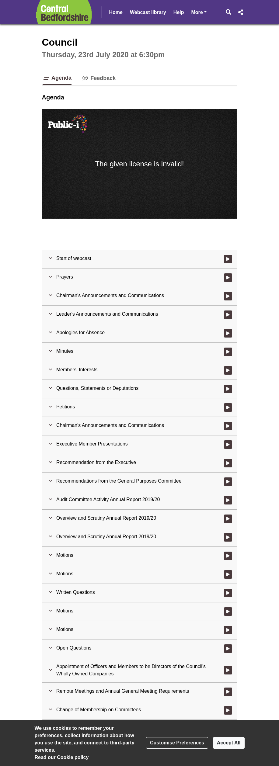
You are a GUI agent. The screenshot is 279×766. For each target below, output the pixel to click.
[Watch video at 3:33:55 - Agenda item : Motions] (228, 611)
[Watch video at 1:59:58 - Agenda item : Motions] (228, 556)
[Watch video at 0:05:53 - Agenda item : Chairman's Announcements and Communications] (228, 296)
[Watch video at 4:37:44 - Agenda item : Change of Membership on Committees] (228, 710)
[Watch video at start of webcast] (228, 259)
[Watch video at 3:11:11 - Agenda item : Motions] (228, 574)
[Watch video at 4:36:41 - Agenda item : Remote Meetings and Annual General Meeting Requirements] (228, 692)
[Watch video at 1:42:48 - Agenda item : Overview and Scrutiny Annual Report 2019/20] (228, 519)
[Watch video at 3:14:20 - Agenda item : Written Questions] (228, 593)
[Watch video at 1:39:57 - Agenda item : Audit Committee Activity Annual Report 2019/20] (228, 500)
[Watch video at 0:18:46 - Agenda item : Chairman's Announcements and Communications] (228, 426)
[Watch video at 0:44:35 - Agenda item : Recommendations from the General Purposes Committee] (228, 481)
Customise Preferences (177, 742)
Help (178, 12)
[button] (228, 12)
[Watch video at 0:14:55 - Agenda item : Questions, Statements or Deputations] (228, 389)
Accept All (229, 742)
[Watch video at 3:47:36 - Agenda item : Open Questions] (228, 648)
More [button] (199, 12)
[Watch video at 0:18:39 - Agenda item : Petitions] (228, 407)
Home (116, 12)
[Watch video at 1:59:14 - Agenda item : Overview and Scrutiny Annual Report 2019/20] (228, 537)
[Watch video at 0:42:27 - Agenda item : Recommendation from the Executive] (228, 463)
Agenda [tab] (57, 78)
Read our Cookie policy (62, 757)
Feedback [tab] (98, 78)
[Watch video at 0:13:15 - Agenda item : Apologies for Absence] (228, 333)
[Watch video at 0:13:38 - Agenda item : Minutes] (228, 352)
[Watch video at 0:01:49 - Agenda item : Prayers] (228, 277)
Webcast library (148, 12)
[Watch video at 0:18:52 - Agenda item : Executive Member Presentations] (228, 444)
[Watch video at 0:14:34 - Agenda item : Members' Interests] (228, 370)
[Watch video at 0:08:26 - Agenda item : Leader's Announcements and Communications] (228, 314)
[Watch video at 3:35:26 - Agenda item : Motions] (228, 630)
